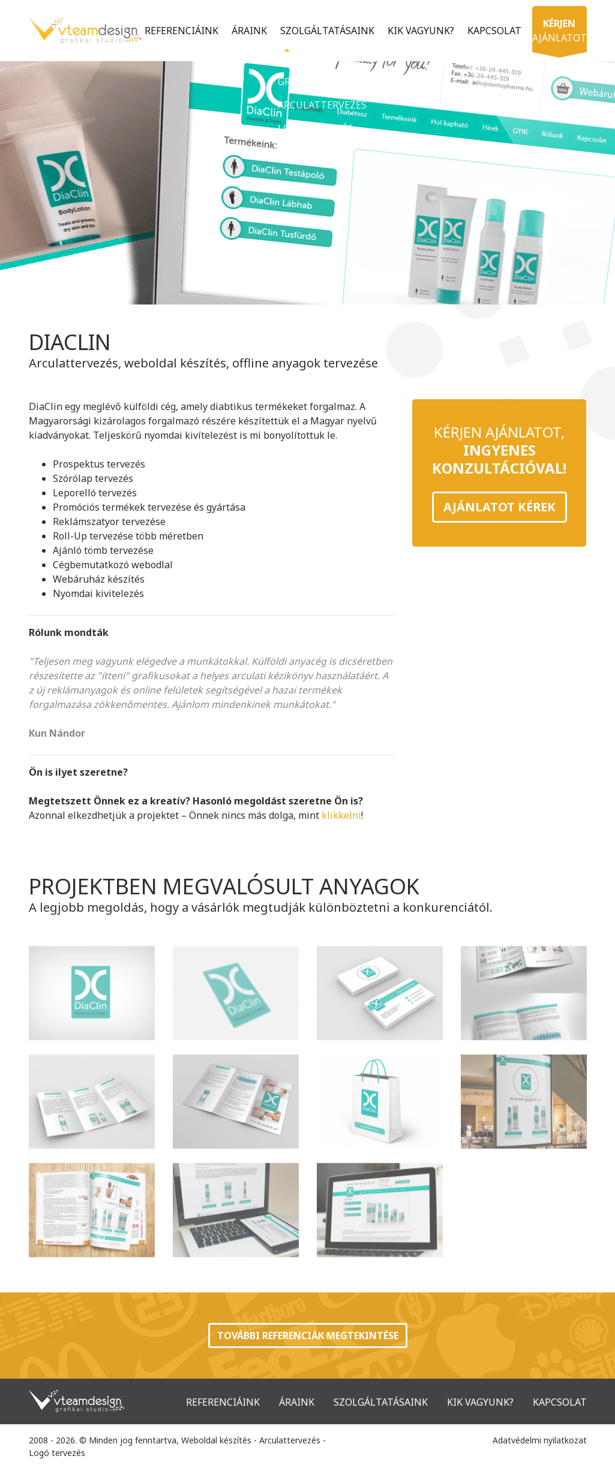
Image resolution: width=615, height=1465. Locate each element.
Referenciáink (178, 29)
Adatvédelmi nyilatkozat (540, 1440)
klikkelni (341, 815)
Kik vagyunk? (417, 29)
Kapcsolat (491, 29)
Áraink (245, 29)
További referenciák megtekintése (307, 1335)
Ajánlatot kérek (499, 507)
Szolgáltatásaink (324, 29)
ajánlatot (172, 64)
